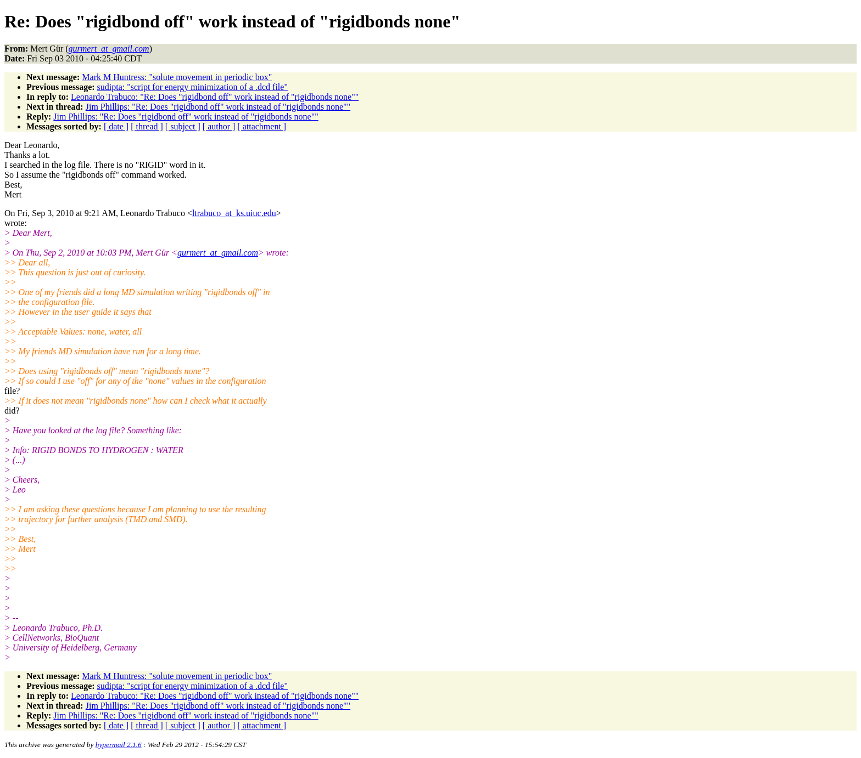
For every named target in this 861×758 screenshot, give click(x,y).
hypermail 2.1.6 (119, 744)
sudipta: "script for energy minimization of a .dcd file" (192, 87)
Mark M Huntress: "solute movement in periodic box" (177, 77)
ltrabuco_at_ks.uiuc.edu (234, 213)
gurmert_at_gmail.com (217, 252)
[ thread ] (147, 126)
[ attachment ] (261, 126)
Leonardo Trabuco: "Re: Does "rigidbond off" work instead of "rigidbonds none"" (215, 96)
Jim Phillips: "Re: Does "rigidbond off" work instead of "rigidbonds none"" (218, 106)
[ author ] (219, 126)
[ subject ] (182, 126)
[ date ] (116, 126)
